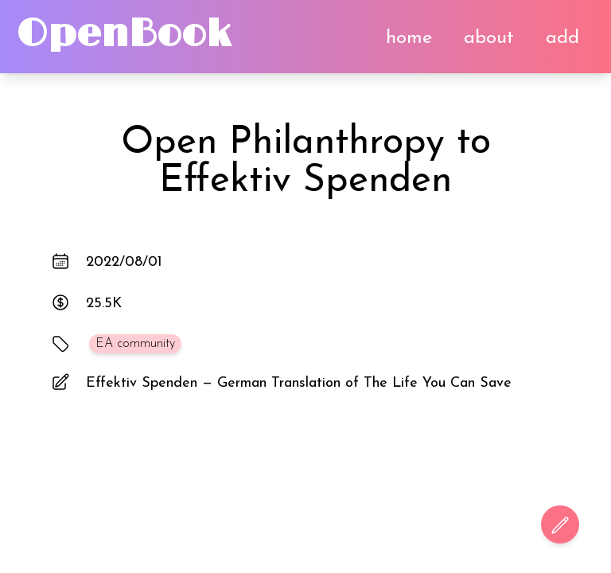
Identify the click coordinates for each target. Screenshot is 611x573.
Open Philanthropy (283, 143)
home (409, 38)
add (562, 38)
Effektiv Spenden (305, 181)
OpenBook (123, 34)
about (489, 38)
